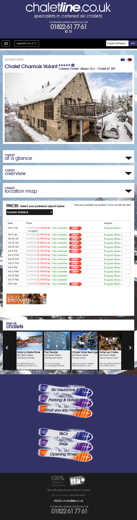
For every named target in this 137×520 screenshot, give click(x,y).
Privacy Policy (72, 490)
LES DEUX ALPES (14, 59)
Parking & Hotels (63, 400)
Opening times (63, 454)
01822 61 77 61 (68, 27)
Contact (86, 490)
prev (7, 347)
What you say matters (63, 410)
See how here (77, 495)
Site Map (58, 490)
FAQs (63, 444)
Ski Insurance (63, 389)
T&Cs (63, 433)
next (130, 347)
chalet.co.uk (73, 500)
